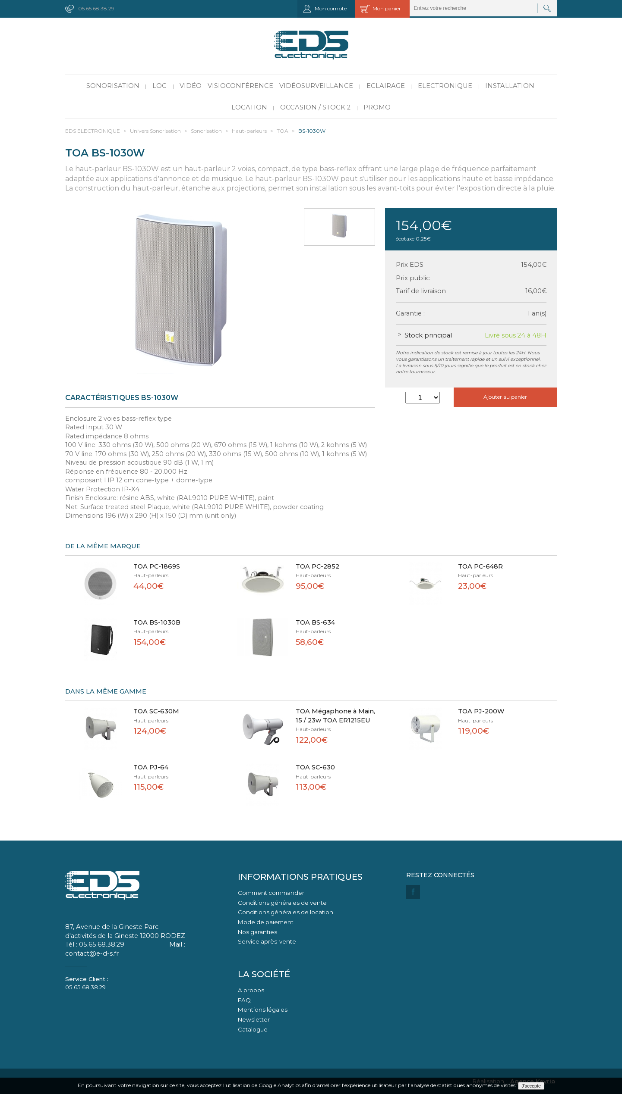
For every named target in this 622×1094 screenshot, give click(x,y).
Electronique (445, 86)
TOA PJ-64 (150, 767)
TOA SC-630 (315, 767)
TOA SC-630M (156, 711)
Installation (509, 86)
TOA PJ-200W (481, 711)
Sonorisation (112, 86)
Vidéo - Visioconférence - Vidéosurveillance (266, 86)
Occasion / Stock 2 (315, 107)
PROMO (377, 107)
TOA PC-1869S (156, 566)
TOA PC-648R (480, 566)
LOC (159, 86)
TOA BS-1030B (156, 622)
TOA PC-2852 (317, 566)
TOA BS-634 (315, 622)
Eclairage (385, 86)
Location (249, 107)
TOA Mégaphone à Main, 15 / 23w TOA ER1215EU (335, 715)
